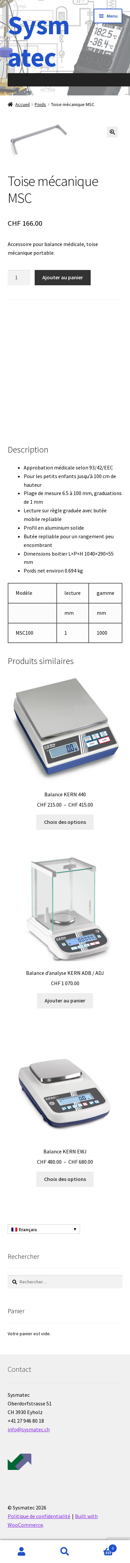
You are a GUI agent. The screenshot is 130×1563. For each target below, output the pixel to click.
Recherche (65, 1551)
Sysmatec (39, 41)
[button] (112, 132)
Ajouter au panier (62, 277)
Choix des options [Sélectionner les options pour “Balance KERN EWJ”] (65, 1179)
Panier (102, 1547)
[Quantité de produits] (19, 277)
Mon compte (21, 1551)
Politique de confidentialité (39, 1516)
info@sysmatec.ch (29, 1429)
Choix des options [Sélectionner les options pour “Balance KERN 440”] (65, 822)
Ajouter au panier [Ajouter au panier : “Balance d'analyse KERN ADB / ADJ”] (65, 1000)
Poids (40, 104)
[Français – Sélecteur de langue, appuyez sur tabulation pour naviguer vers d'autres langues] (44, 1229)
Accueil (22, 104)
